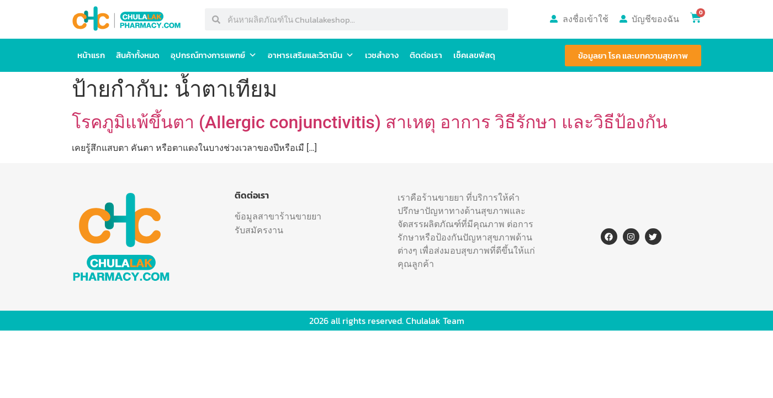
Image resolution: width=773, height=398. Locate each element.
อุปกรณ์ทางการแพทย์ (214, 55)
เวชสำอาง (382, 55)
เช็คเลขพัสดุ (474, 55)
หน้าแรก (91, 55)
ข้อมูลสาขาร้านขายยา (278, 216)
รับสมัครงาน (259, 229)
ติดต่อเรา (426, 55)
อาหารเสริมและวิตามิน (311, 55)
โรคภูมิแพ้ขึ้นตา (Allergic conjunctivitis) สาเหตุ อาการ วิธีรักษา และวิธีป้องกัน (370, 122)
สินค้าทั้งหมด (138, 55)
